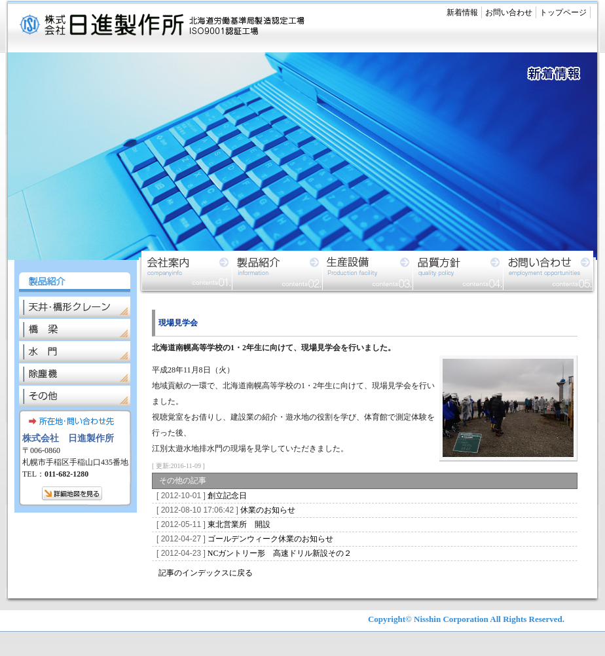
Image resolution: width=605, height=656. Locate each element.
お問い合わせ (508, 12)
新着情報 (462, 12)
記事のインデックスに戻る (205, 572)
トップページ (563, 12)
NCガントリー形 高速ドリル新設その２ (252, 553)
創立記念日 (200, 495)
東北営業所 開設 (211, 524)
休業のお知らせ (224, 510)
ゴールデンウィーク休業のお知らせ (243, 538)
